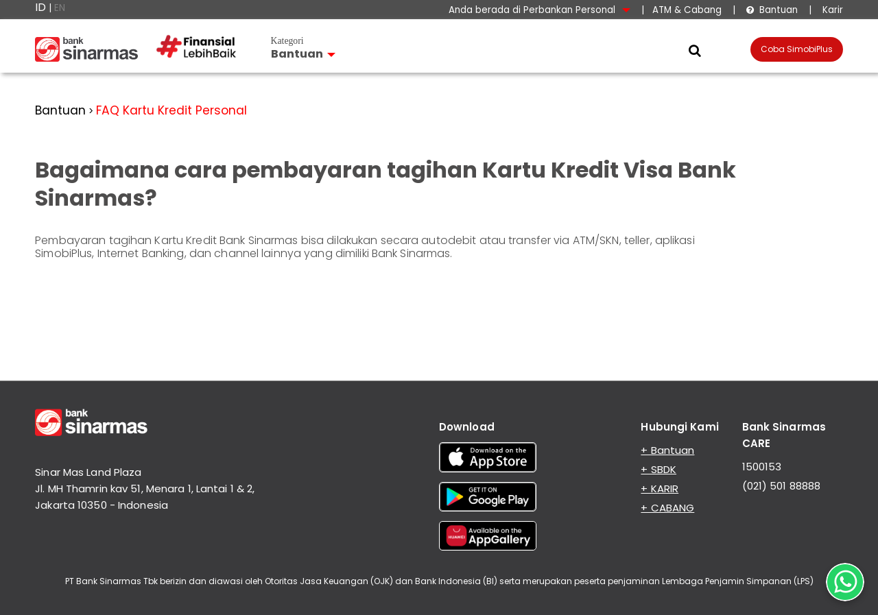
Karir (831, 9)
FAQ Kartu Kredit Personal (171, 110)
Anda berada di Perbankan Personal (539, 9)
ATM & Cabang (687, 9)
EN (59, 7)
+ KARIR (659, 488)
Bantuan (772, 9)
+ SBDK (658, 469)
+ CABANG (667, 508)
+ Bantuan (667, 450)
